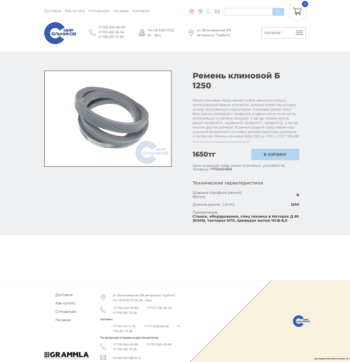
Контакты (140, 11)
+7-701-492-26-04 (111, 32)
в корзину (275, 154)
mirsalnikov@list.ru (127, 358)
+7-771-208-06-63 (156, 326)
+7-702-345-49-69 (111, 27)
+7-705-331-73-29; (125, 312)
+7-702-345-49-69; (126, 308)
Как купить (75, 11)
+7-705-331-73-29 (110, 37)
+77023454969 (220, 169)
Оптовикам (99, 11)
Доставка (52, 11)
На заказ (121, 11)
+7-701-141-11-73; (124, 326)
